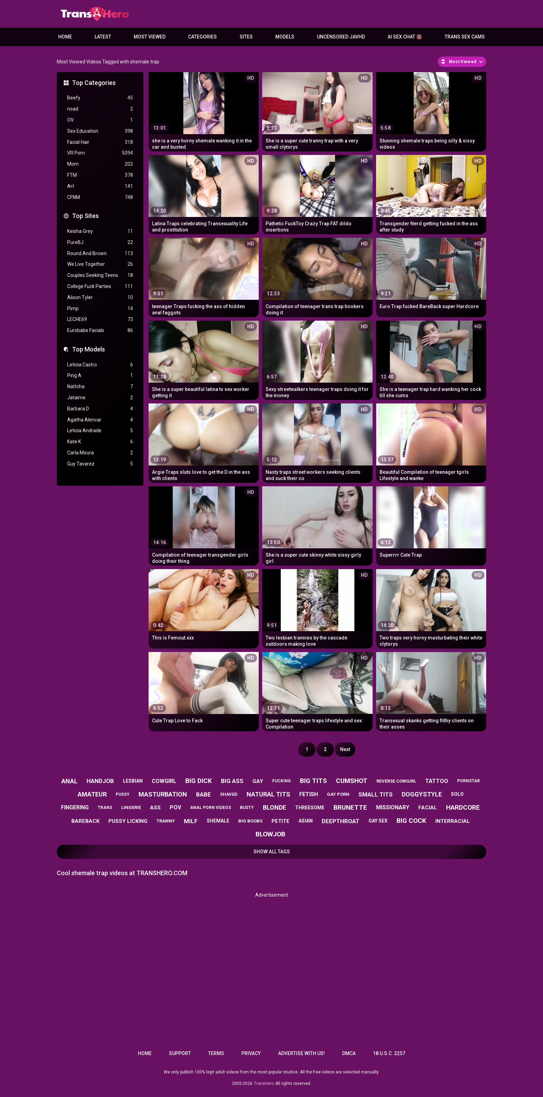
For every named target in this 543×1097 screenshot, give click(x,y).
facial (427, 807)
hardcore (463, 807)
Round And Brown (100, 253)
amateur (92, 794)
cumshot (351, 781)
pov (175, 807)
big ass (232, 780)
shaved (229, 794)
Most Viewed (150, 37)
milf (191, 821)
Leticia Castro (100, 365)
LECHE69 (100, 319)
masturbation (163, 794)
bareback (85, 821)
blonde (274, 807)
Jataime (100, 398)
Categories (202, 37)
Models (284, 37)
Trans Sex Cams (465, 37)
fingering (75, 807)
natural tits (268, 794)
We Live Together (100, 264)
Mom (100, 164)
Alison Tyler (100, 298)
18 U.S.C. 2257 (389, 1053)
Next (345, 749)
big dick (198, 781)
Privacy (251, 1053)
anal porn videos (210, 807)
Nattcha (100, 387)
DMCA (349, 1053)
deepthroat (340, 821)
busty (247, 807)
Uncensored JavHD (341, 37)
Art (100, 186)
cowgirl (164, 781)
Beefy (100, 98)
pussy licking (128, 821)
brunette (350, 807)
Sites (246, 37)
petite (281, 821)
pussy (123, 794)
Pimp (100, 309)
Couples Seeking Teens (100, 275)
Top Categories (94, 82)
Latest (103, 37)
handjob (100, 780)
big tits (313, 781)
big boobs (250, 821)
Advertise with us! (301, 1053)
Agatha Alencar (100, 420)
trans (105, 807)
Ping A (100, 375)
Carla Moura (100, 453)
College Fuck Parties (100, 286)
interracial (452, 821)
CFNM (100, 197)
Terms (216, 1053)
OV (100, 120)
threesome (309, 807)
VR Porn (100, 153)
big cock (411, 821)
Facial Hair (100, 142)
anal (69, 781)
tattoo (436, 781)
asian (306, 821)
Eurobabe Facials (100, 330)
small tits (375, 794)
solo (457, 794)
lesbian (133, 781)
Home (65, 37)
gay (257, 781)
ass (155, 807)
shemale (218, 821)
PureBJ (100, 242)
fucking (281, 780)
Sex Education (100, 131)
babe (203, 794)
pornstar (468, 780)
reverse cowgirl (396, 781)
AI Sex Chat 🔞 (405, 37)
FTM (100, 175)
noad (100, 109)
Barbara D (100, 409)
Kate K (100, 442)
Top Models (88, 349)
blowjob (270, 834)
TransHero (264, 1083)
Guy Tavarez (100, 464)
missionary (392, 807)
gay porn (338, 794)
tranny (166, 821)
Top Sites (85, 215)
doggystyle (422, 794)
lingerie (131, 807)
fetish (308, 794)
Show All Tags (271, 851)
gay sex (378, 821)
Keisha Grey (100, 231)
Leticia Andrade (100, 431)
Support (180, 1053)
